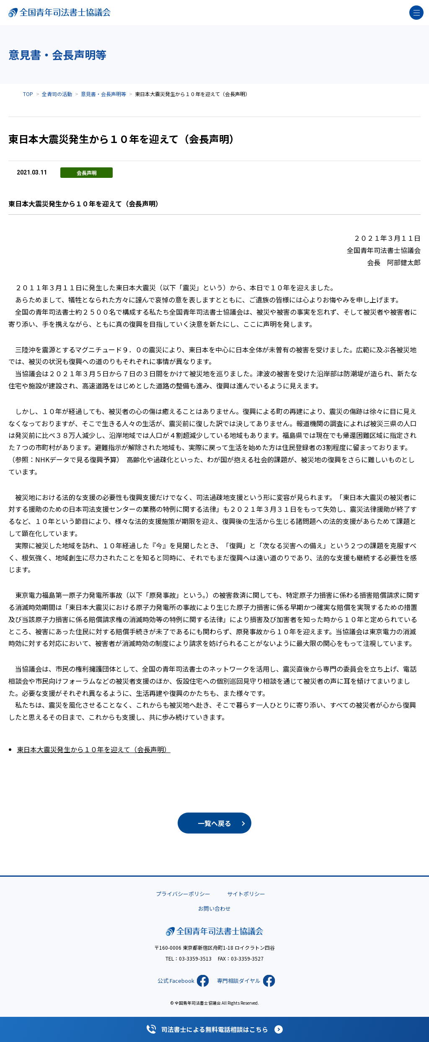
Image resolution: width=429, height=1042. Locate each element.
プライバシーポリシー (183, 894)
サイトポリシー (246, 894)
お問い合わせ (214, 908)
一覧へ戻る (214, 823)
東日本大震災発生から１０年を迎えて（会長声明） (94, 749)
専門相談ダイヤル (239, 981)
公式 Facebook (176, 981)
